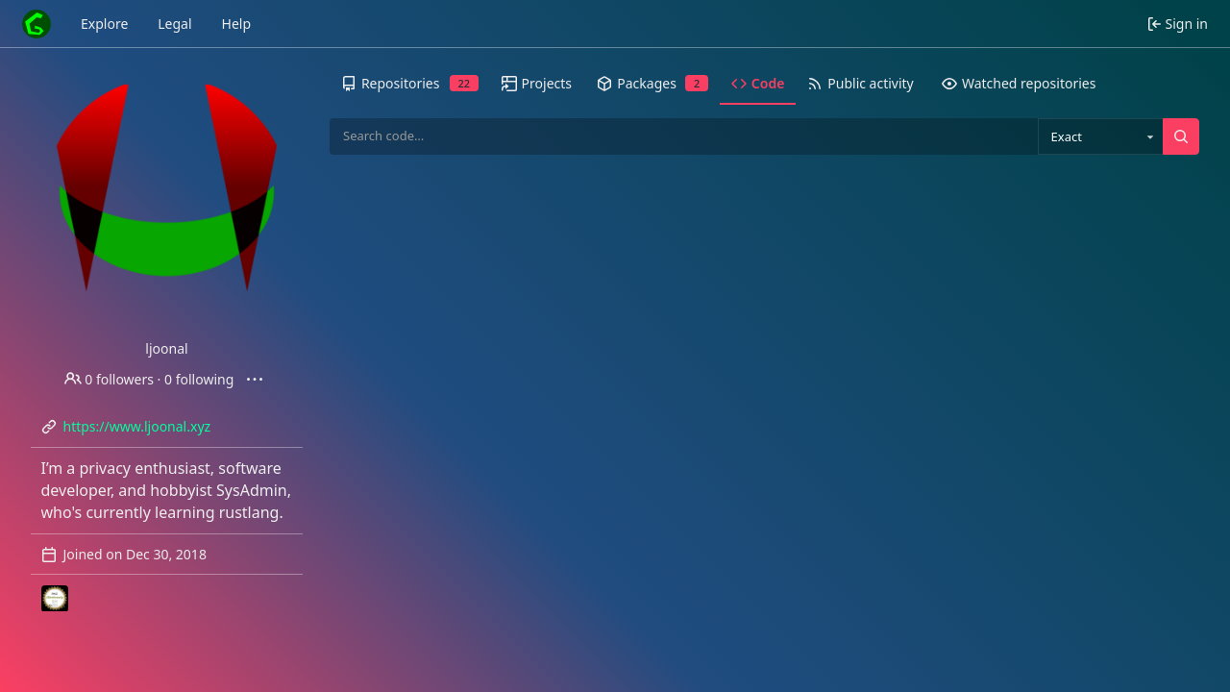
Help (237, 23)
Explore (104, 23)
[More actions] (254, 379)
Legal (174, 23)
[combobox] (1100, 136)
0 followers (109, 379)
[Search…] (1181, 136)
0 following (199, 379)
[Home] (36, 24)
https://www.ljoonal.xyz (137, 426)
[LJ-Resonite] (54, 598)
